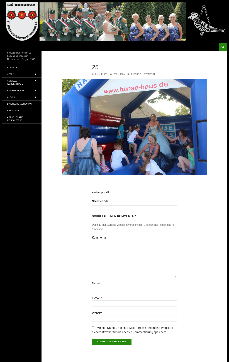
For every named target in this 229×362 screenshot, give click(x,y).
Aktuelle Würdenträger (15, 82)
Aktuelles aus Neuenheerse (15, 118)
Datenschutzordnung (19, 104)
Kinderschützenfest (142, 74)
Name (96, 283)
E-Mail (97, 298)
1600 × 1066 (119, 74)
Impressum (13, 111)
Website (97, 313)
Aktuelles (13, 67)
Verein (10, 74)
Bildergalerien (15, 90)
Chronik (11, 97)
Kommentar (100, 237)
